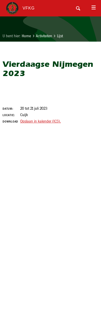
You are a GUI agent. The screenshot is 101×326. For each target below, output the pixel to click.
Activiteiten (44, 35)
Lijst (60, 35)
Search (78, 8)
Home (26, 35)
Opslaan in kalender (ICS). (40, 121)
